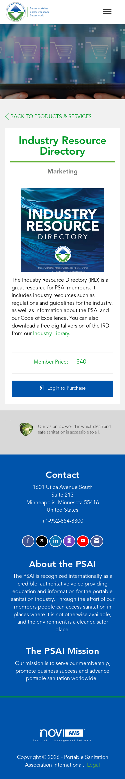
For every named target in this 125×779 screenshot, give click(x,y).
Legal (93, 765)
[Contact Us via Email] (96, 541)
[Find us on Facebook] (28, 541)
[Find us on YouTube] (83, 541)
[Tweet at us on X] (42, 541)
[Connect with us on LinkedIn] (55, 541)
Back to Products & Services (48, 117)
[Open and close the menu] (84, 12)
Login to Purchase (63, 388)
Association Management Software (62, 735)
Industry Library (51, 334)
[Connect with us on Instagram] (69, 541)
